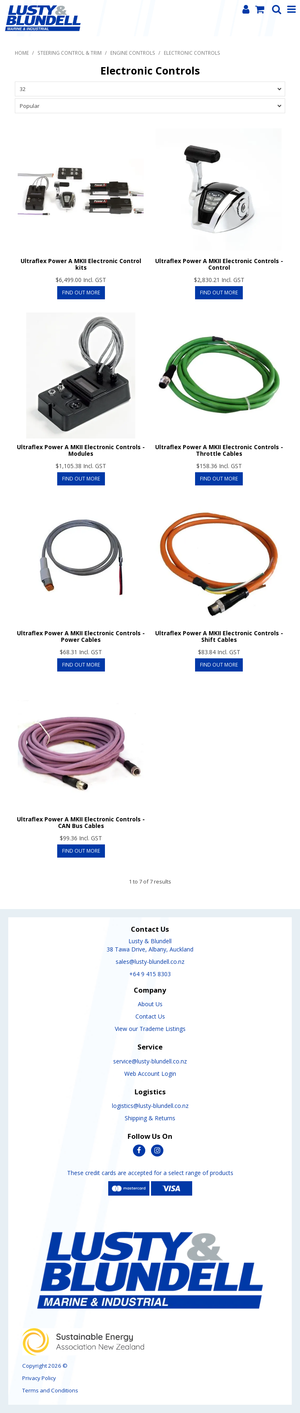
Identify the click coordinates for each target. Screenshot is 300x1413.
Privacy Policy (39, 1378)
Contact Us (150, 1016)
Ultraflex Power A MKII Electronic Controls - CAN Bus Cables (81, 822)
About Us (150, 1004)
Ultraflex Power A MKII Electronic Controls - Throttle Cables (219, 450)
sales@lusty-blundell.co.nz (150, 961)
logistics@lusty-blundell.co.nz (150, 1106)
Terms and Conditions (50, 1390)
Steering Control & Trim (69, 52)
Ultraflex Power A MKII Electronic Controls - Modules (81, 450)
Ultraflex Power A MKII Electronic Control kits (81, 264)
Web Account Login (150, 1073)
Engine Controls (132, 52)
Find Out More (81, 292)
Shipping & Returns (150, 1118)
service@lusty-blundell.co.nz (150, 1061)
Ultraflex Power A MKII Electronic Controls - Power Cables (81, 636)
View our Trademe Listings (150, 1029)
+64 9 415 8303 (150, 974)
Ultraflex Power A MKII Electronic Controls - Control (219, 264)
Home (22, 52)
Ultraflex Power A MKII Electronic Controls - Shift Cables (219, 636)
